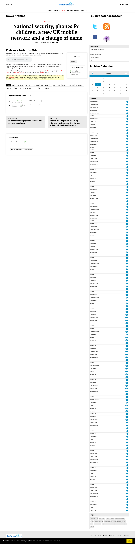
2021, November (94, 141)
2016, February (94, 198)
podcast (71, 85)
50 (126, 238)
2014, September (94, 229)
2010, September (94, 365)
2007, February (94, 487)
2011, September (94, 331)
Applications (93, 60)
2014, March (93, 246)
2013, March (93, 280)
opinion (93, 518)
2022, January (93, 135)
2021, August (93, 144)
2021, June (93, 150)
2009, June (93, 408)
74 (126, 277)
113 (126, 317)
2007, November (94, 462)
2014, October (93, 226)
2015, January (93, 218)
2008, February (94, 453)
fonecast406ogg (17, 105)
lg (50, 85)
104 (126, 382)
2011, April (93, 345)
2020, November (94, 164)
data (123, 524)
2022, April (93, 127)
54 (126, 226)
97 (126, 283)
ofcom (92, 526)
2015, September (94, 209)
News (63, 10)
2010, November (94, 360)
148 (126, 399)
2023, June (93, 116)
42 (126, 229)
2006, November (94, 496)
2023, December (94, 104)
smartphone (27, 88)
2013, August (93, 266)
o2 (100, 524)
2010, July (92, 371)
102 (126, 294)
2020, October (93, 167)
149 (126, 397)
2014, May (92, 240)
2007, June (93, 476)
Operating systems (94, 57)
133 (126, 309)
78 (126, 249)
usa (109, 524)
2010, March (93, 382)
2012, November (94, 292)
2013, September (94, 263)
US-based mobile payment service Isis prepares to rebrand (25, 121)
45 (126, 223)
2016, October (93, 189)
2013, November (94, 257)
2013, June (93, 272)
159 (126, 405)
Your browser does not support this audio (19, 59)
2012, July (92, 303)
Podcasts (57, 10)
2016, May (92, 192)
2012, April (93, 311)
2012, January (93, 320)
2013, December (94, 255)
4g (13, 85)
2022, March (93, 130)
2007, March (93, 484)
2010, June (93, 374)
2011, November (94, 326)
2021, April (93, 155)
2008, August (93, 436)
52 (126, 240)
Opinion (70, 10)
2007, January (93, 490)
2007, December (94, 459)
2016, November (94, 186)
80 (126, 306)
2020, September (94, 169)
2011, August (93, 334)
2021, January (93, 158)
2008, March (93, 450)
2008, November (94, 428)
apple (107, 518)
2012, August (93, 300)
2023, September (94, 113)
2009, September (94, 399)
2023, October (93, 110)
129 (126, 320)
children (36, 85)
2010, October (93, 362)
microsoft (56, 85)
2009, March (93, 416)
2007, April (93, 482)
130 (126, 328)
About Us (84, 10)
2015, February (94, 215)
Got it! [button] (129, 541)
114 (126, 377)
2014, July (92, 235)
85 (126, 252)
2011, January (93, 354)
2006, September (94, 502)
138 (126, 351)
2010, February (94, 385)
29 (126, 422)
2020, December (94, 161)
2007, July (92, 473)
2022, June (93, 121)
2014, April (93, 243)
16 (126, 212)
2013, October (93, 260)
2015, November (94, 206)
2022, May (92, 124)
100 (126, 311)
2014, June (93, 238)
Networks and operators (95, 54)
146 (126, 394)
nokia (92, 521)
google (96, 521)
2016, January (93, 201)
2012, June (93, 306)
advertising (20, 85)
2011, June (93, 340)
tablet (113, 524)
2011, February (94, 351)
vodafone (46, 88)
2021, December (94, 138)
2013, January (93, 286)
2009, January (93, 422)
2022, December (94, 118)
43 (126, 235)
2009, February (94, 419)
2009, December (94, 391)
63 (126, 246)
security (18, 88)
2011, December (94, 323)
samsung (10, 88)
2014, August (93, 232)
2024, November (94, 101)
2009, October (93, 397)
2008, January (93, 456)
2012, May (92, 309)
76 (126, 263)
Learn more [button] (56, 541)
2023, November (94, 107)
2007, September (94, 468)
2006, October (93, 499)
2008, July (92, 439)
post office (80, 85)
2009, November (94, 394)
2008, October (93, 431)
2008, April (93, 448)
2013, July (92, 269)
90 (126, 334)
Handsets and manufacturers (97, 49)
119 (126, 331)
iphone (105, 524)
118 (126, 357)
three (35, 88)
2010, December (94, 357)
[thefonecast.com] (66, 4)
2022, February (94, 133)
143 (126, 388)
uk (40, 88)
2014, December (94, 221)
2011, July (92, 337)
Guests (76, 10)
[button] (9, 4)
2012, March (93, 314)
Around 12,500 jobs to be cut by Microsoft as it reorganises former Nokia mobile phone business (67, 122)
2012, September (94, 297)
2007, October (93, 465)
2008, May (92, 445)
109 (126, 326)
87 (126, 292)
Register (21, 78)
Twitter (58, 75)
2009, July (92, 405)
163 (126, 416)
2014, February (94, 249)
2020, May (92, 181)
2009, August (93, 402)
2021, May (92, 152)
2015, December (94, 204)
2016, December (94, 184)
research (112, 518)
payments (121, 518)
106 (126, 323)
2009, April (93, 414)
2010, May (92, 377)
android (28, 85)
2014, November (94, 223)
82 (126, 345)
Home (50, 10)
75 (126, 269)
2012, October (93, 294)
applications (102, 518)
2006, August (93, 504)
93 (126, 402)
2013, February (94, 283)
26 (126, 218)
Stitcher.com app (19, 72)
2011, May (92, 343)
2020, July (92, 175)
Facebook (11, 77)
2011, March (93, 348)
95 (126, 286)
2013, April (93, 277)
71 (126, 260)
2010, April (93, 379)
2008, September (94, 433)
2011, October (93, 328)
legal (46, 85)
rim (125, 524)
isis (42, 85)
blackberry (113, 521)
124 (126, 337)
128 (126, 374)
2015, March (93, 212)
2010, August (93, 368)
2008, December (94, 425)
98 (126, 297)
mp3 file (41, 72)
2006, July (92, 507)
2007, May (92, 479)
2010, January (93, 388)
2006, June (93, 510)
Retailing (92, 52)
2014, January (93, 252)
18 (126, 215)
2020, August (93, 172)
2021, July (92, 147)
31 (126, 232)
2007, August (93, 470)
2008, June (93, 442)
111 (126, 368)
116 (126, 354)
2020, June (93, 178)
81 (126, 289)
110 (126, 314)
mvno (64, 85)
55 (126, 243)
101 (126, 348)
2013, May (92, 274)
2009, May (92, 411)
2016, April (93, 195)
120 (126, 340)
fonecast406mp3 (17, 101)
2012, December (94, 289)
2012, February (94, 317)
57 (126, 266)
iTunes (49, 70)
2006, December (94, 493)
